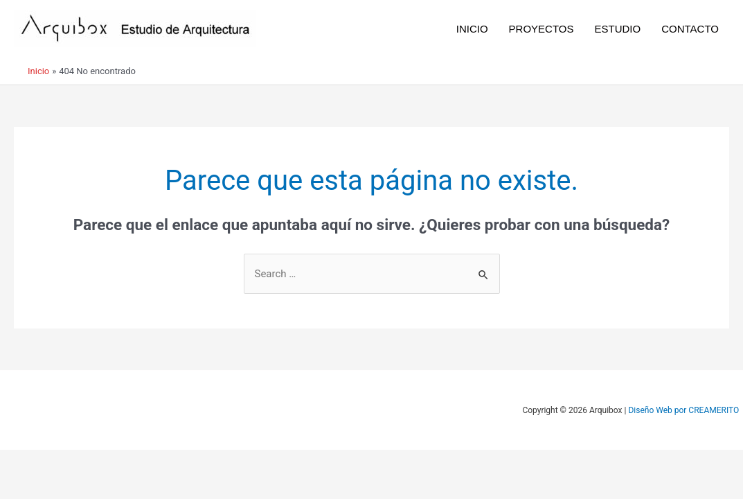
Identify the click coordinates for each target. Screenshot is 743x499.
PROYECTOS (541, 29)
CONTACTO (690, 29)
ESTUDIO (618, 29)
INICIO (472, 29)
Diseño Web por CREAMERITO (683, 410)
